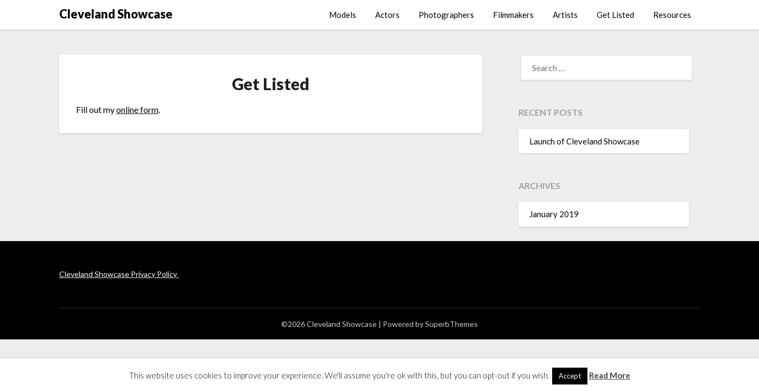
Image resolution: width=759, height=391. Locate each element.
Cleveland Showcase (116, 14)
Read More (609, 375)
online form (137, 109)
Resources (672, 15)
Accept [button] (570, 375)
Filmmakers (513, 15)
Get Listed (615, 15)
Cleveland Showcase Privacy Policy (119, 274)
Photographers (446, 15)
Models (342, 15)
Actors (387, 15)
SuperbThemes (451, 324)
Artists (565, 15)
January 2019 (554, 214)
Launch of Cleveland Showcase (584, 141)
